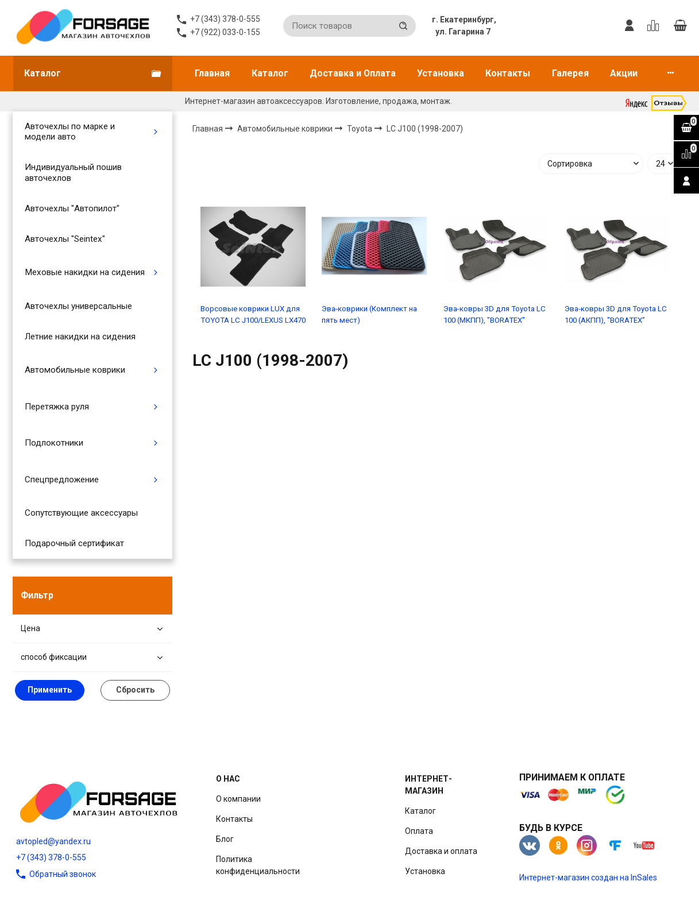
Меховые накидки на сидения (85, 272)
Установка (440, 73)
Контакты (507, 73)
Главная (212, 73)
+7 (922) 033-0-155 (225, 32)
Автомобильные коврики (75, 370)
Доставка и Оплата (353, 73)
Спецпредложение (62, 479)
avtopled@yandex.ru (53, 841)
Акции (624, 73)
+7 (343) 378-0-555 (51, 857)
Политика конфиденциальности (258, 865)
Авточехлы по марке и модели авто (70, 131)
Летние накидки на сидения (80, 336)
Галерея (570, 73)
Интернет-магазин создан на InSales (588, 877)
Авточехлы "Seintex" (65, 239)
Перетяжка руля (57, 406)
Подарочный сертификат (74, 543)
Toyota (360, 128)
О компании (238, 798)
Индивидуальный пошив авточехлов (73, 172)
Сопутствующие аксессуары (81, 513)
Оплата (419, 831)
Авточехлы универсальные (78, 306)
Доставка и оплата (441, 851)
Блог (225, 839)
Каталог (270, 73)
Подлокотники (54, 443)
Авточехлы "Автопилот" (72, 208)
